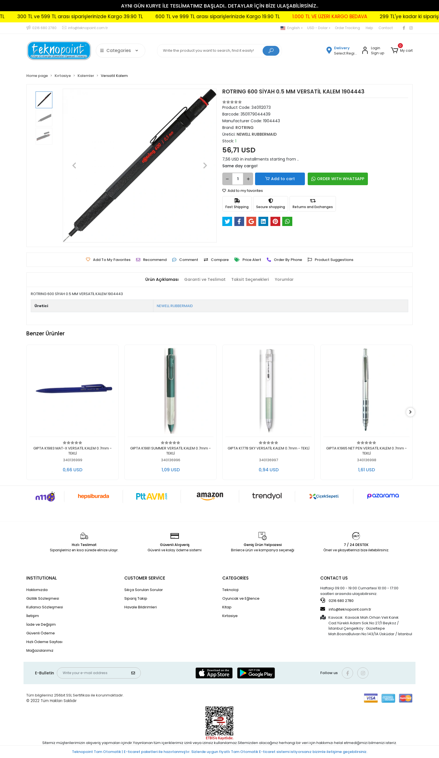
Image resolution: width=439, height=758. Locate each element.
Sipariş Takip (135, 598)
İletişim (32, 615)
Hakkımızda (37, 589)
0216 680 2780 (337, 600)
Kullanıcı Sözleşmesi (44, 607)
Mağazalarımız (39, 650)
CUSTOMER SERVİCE (144, 578)
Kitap (227, 607)
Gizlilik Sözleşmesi (42, 598)
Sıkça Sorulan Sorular (143, 589)
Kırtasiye (230, 615)
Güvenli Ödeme (40, 633)
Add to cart (274, 179)
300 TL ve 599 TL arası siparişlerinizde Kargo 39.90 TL (96, 16)
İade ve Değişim (41, 624)
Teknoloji (230, 589)
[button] (402, 50)
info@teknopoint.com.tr (345, 609)
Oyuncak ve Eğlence (241, 598)
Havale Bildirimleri (140, 607)
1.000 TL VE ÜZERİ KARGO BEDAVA (346, 16)
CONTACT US (334, 578)
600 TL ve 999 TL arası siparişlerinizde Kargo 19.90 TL (234, 16)
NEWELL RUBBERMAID (175, 306)
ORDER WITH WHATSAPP (325, 179)
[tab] (160, 280)
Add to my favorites (242, 190)
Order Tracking (347, 27)
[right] (413, 412)
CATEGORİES (235, 578)
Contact (386, 27)
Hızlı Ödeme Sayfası (44, 641)
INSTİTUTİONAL (41, 578)
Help (369, 27)
